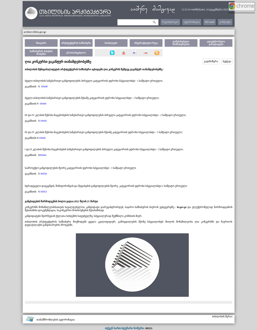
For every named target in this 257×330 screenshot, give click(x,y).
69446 (42, 137)
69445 (43, 120)
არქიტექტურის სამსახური (76, 43)
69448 (44, 86)
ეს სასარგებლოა (76, 52)
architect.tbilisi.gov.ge (35, 31)
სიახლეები (111, 43)
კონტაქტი (225, 22)
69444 (43, 155)
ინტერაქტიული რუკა (146, 43)
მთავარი (41, 43)
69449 (43, 103)
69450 (43, 173)
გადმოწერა (211, 61)
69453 (43, 191)
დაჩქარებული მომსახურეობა (181, 42)
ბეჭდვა (227, 61)
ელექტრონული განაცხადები (216, 42)
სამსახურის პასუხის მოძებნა (41, 52)
